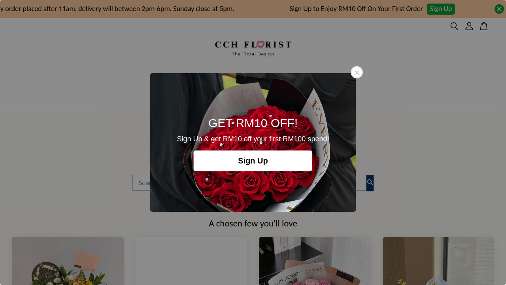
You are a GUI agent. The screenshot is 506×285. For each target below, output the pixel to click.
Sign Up (253, 160)
